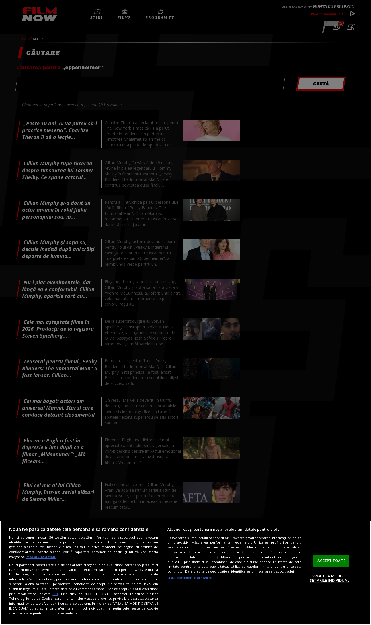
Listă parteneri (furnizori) (189, 577)
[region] (185, 573)
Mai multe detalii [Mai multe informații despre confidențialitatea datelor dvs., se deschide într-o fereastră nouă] (41, 557)
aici (55, 593)
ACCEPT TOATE (331, 560)
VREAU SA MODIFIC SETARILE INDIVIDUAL (329, 578)
